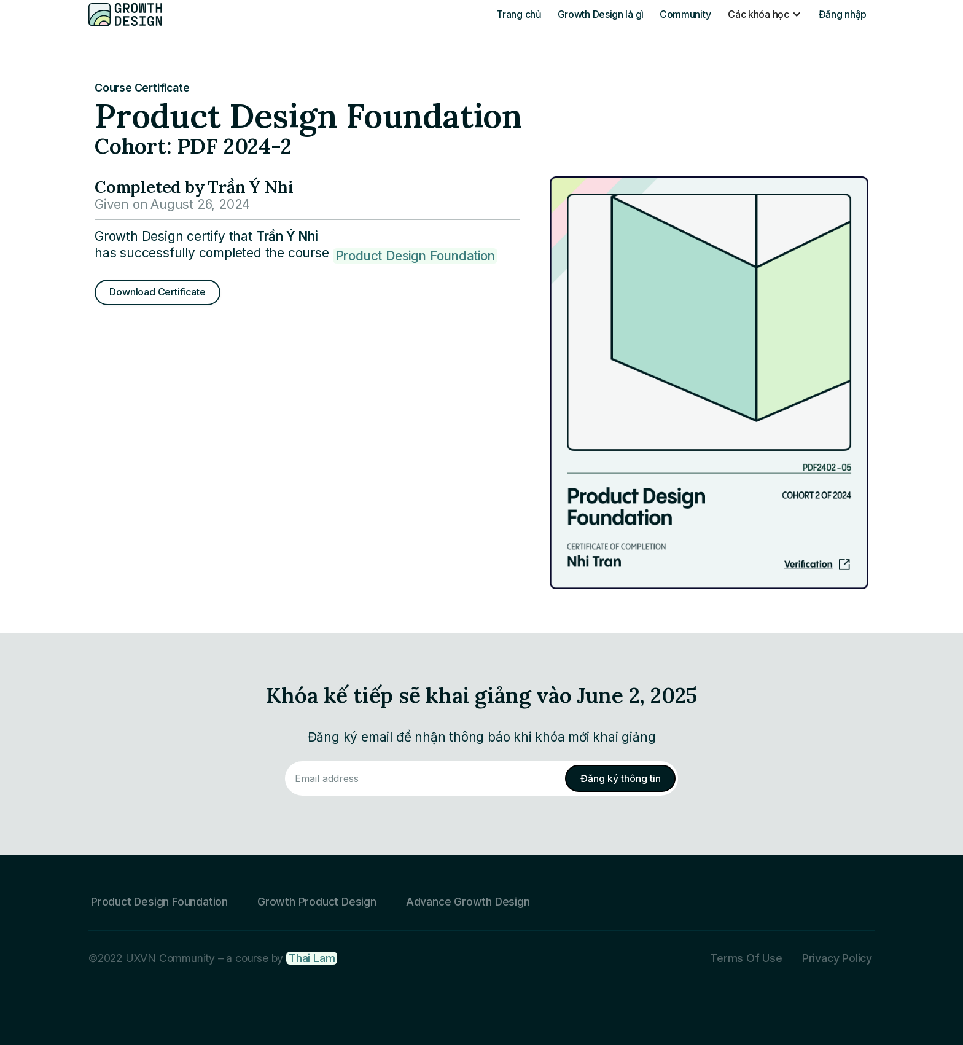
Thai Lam (312, 958)
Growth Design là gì (601, 14)
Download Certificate (157, 292)
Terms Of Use (746, 958)
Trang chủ (518, 14)
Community (685, 14)
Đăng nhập (843, 14)
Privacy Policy (837, 958)
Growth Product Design (316, 901)
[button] (764, 14)
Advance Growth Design (468, 901)
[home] (125, 14)
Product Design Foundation (415, 256)
